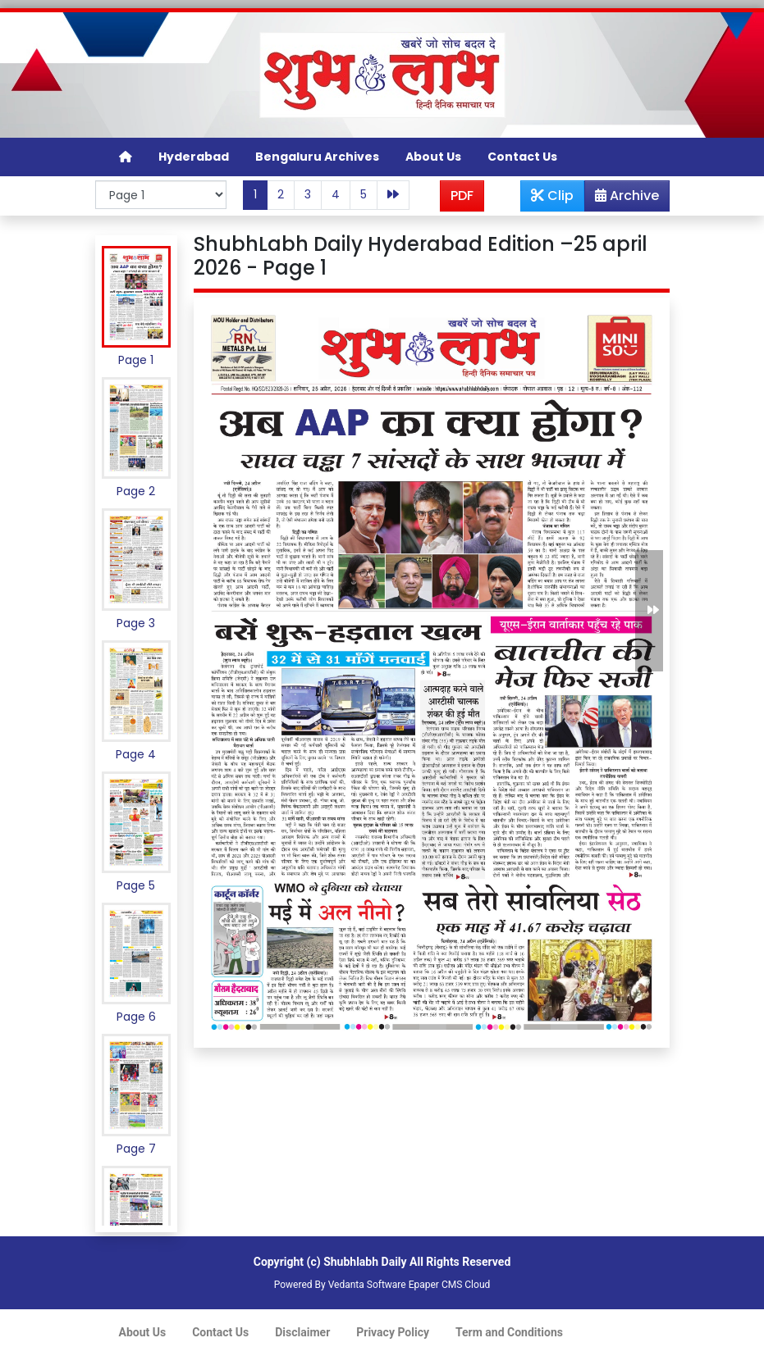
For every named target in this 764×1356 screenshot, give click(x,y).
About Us (433, 156)
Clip (552, 195)
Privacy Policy (392, 1332)
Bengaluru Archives (317, 156)
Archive (622, 198)
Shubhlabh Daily (364, 1261)
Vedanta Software (367, 1284)
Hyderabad (193, 156)
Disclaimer (302, 1332)
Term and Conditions (509, 1332)
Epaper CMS (436, 1284)
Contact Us (522, 156)
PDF (462, 195)
